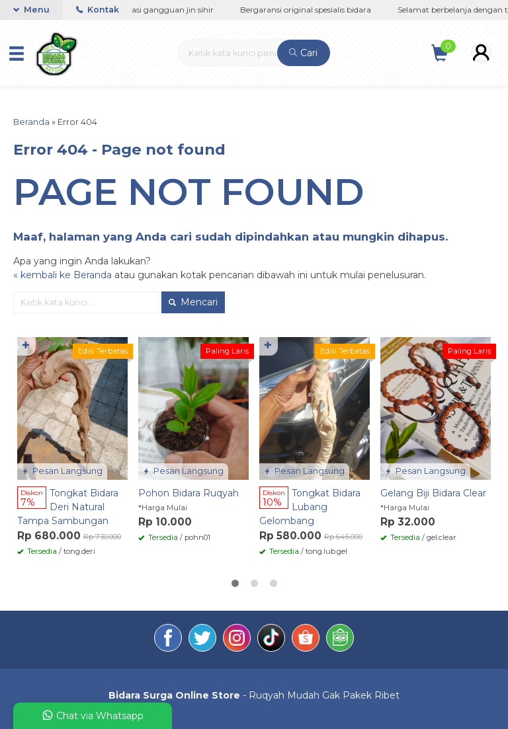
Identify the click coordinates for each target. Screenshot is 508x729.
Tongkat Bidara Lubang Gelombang (309, 507)
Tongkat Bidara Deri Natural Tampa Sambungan (67, 507)
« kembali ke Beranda (62, 275)
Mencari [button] (193, 302)
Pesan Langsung (62, 471)
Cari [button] (303, 53)
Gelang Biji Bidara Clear (433, 493)
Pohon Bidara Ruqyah (188, 493)
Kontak (97, 10)
